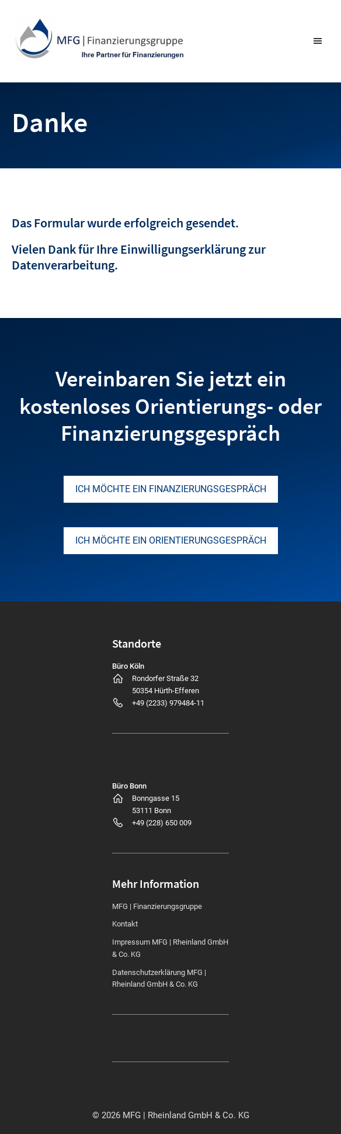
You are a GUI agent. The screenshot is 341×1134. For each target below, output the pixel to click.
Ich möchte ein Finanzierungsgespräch (170, 489)
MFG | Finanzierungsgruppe (157, 906)
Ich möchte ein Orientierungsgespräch (170, 540)
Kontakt (125, 923)
